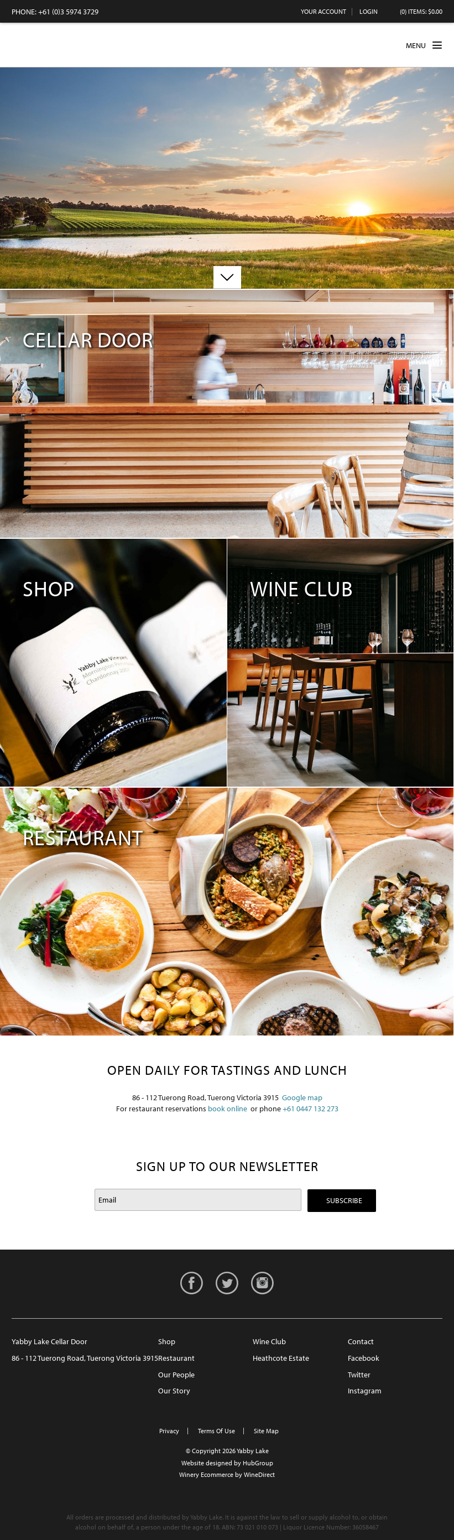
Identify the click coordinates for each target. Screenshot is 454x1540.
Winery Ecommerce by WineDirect (227, 1474)
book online (227, 1109)
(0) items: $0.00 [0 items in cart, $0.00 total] (421, 11)
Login (368, 11)
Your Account (323, 11)
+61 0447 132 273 (310, 1109)
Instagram (365, 1391)
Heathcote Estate (281, 1358)
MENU (424, 44)
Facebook (363, 1358)
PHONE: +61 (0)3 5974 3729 (55, 12)
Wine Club (269, 1341)
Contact (361, 1341)
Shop (166, 1341)
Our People (176, 1375)
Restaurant (176, 1358)
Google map (302, 1097)
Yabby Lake (53, 44)
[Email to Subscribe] (198, 1200)
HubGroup (258, 1463)
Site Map (266, 1431)
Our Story (174, 1391)
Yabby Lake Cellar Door (49, 1341)
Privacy (169, 1431)
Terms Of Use (216, 1431)
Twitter (359, 1375)
